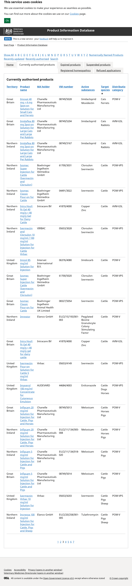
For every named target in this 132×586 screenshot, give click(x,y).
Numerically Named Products (106, 55)
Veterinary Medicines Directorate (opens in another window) (33, 573)
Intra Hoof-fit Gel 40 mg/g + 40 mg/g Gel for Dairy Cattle (26, 214)
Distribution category (119, 88)
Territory (12, 86)
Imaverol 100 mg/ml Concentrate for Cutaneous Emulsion (27, 393)
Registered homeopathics (76, 70)
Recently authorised (37, 59)
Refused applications (108, 70)
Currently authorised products (37, 64)
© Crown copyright (119, 578)
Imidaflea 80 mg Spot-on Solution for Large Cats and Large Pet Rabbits (27, 129)
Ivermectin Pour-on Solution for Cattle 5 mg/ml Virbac (27, 371)
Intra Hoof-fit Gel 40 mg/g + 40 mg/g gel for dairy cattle (26, 349)
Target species (105, 88)
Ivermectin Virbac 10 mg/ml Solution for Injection (27, 502)
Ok (7, 20)
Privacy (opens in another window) (45, 569)
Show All (9, 55)
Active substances (88, 88)
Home (10, 64)
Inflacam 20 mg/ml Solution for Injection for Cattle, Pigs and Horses (27, 415)
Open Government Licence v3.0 (58, 578)
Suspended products (98, 64)
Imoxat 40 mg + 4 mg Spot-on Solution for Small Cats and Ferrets (27, 107)
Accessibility (20, 569)
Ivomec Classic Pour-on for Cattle (27, 195)
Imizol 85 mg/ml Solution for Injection (27, 264)
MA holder (43, 86)
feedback (43, 38)
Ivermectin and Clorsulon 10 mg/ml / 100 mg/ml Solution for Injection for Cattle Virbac (27, 241)
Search (54, 59)
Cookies (74, 13)
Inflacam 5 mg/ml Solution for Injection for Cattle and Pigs (27, 459)
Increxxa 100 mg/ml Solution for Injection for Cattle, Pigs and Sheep (27, 522)
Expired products (71, 64)
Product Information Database (70, 30)
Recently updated (14, 59)
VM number (66, 86)
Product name (25, 88)
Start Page (9, 45)
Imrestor (25, 316)
